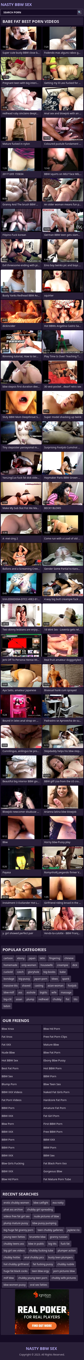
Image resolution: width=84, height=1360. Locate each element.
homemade (10, 965)
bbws (55, 978)
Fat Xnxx (7, 1036)
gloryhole (33, 972)
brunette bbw (37, 1237)
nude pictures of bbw (46, 1216)
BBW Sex (7, 1076)
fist (67, 999)
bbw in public (36, 1243)
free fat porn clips (55, 1036)
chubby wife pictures (64, 1278)
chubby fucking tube (41, 1250)
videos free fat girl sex (17, 1216)
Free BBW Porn (52, 1131)
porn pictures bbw (64, 1271)
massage (66, 992)
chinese (68, 958)
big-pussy (24, 978)
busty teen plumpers (60, 1257)
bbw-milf (9, 992)
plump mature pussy (16, 1223)
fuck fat (65, 1243)
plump (30, 999)
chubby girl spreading (40, 1209)
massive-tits (11, 985)
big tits (52, 1243)
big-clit (8, 999)
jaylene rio (73, 1230)
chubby (57, 999)
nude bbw (8, 1052)
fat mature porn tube (57, 1179)
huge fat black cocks (16, 1271)
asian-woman (55, 985)
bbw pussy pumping (44, 1223)
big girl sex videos (14, 1250)
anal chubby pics (34, 1257)
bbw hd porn (51, 1028)
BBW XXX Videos (12, 1092)
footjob (72, 985)
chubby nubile (65, 1264)
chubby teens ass (14, 1243)
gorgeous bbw (52, 1171)
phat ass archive (13, 1209)
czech (20, 972)
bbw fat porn (51, 1052)
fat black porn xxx (55, 1163)
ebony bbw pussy (54, 1060)
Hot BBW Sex (10, 1060)
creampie (62, 965)
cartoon (8, 958)
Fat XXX (6, 1044)
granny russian (58, 1237)
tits (75, 999)
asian (19, 999)
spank (65, 978)
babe (63, 972)
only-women (29, 965)
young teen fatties (14, 1237)
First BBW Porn (52, 1123)
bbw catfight (41, 1202)
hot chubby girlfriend (16, 1264)
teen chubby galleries (50, 1230)
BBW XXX (7, 1116)
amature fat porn (54, 1108)
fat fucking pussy (43, 1264)
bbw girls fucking (13, 1163)
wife (54, 992)
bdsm (7, 1006)
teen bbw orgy (40, 1271)
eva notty (58, 1202)
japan (32, 958)
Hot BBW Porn (52, 1068)
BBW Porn (8, 1108)
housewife (47, 965)
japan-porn (40, 978)
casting (39, 985)
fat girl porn (51, 1116)
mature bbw (51, 1044)
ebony (21, 958)
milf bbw (9, 1278)
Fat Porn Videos (11, 1100)
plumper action (67, 1250)
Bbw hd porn (10, 1179)
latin (42, 958)
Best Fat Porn (10, 1068)
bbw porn (8, 1123)
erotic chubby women (16, 1202)
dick (74, 965)
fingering (54, 958)
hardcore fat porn (55, 1100)
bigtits (43, 992)
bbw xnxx (8, 1028)
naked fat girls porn (56, 1092)
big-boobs (49, 972)
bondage (9, 978)
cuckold (8, 972)
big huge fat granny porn (18, 1230)
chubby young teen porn (32, 1278)
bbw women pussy (15, 1284)
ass (20, 992)
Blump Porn (9, 1084)
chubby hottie (12, 1257)
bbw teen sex (52, 1084)
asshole (31, 992)
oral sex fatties (38, 1284)
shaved (26, 985)
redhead (43, 999)
